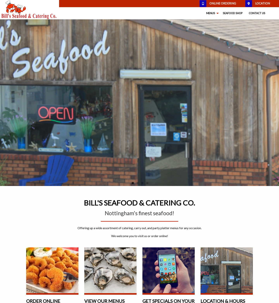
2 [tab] (138, 183)
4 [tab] (147, 183)
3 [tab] (142, 183)
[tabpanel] (139, 102)
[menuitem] (211, 13)
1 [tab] (133, 183)
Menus (210, 13)
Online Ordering (218, 3)
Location (257, 3)
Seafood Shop (233, 13)
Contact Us (257, 13)
